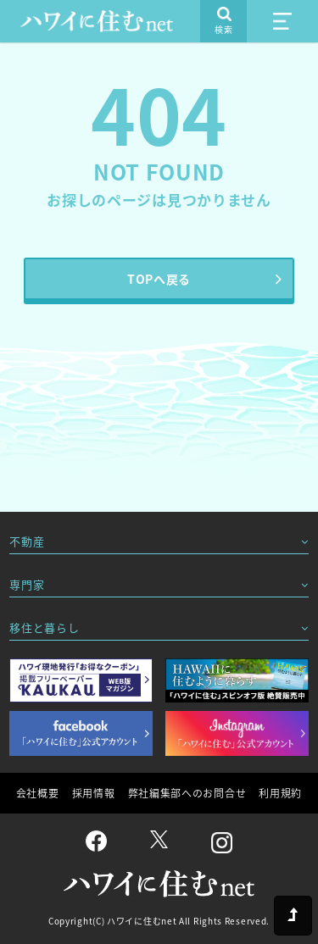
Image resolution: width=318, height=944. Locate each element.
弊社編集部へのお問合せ (187, 793)
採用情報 (93, 793)
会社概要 (37, 793)
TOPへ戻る (159, 278)
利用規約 (280, 793)
